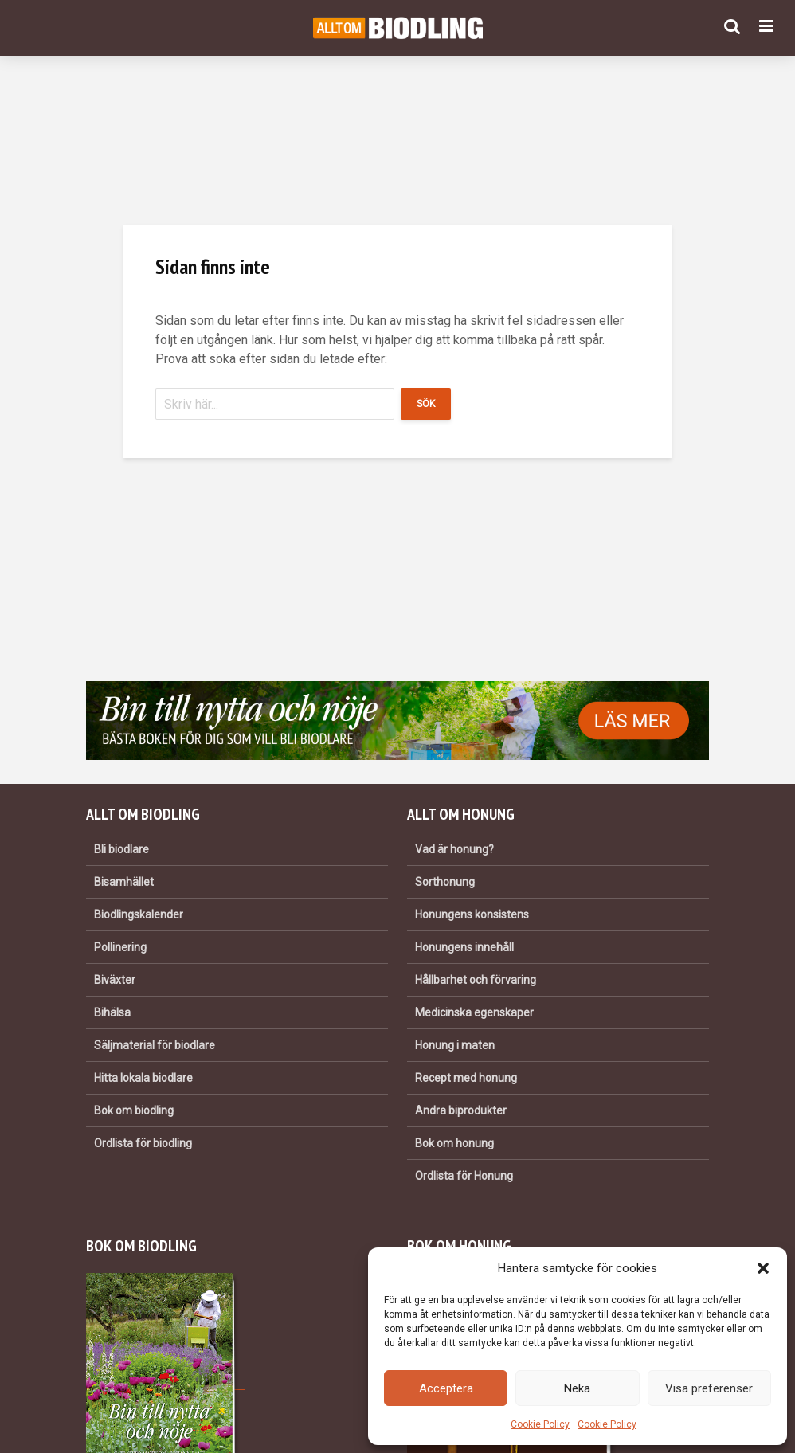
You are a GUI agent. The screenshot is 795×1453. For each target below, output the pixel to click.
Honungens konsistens (472, 914)
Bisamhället (124, 881)
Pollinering (120, 947)
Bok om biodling (134, 1110)
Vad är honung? (454, 849)
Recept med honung (466, 1077)
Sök (426, 403)
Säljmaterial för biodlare (154, 1045)
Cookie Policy (540, 1424)
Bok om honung (454, 1143)
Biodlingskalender (138, 914)
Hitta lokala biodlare (143, 1077)
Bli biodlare (121, 849)
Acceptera (446, 1388)
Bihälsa (112, 1012)
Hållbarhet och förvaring (475, 979)
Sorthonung (445, 881)
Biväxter (114, 979)
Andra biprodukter (461, 1110)
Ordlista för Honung (464, 1175)
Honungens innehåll (464, 947)
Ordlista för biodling (143, 1143)
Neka (577, 1388)
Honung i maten (455, 1045)
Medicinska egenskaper (474, 1012)
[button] (763, 1268)
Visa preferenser (709, 1388)
